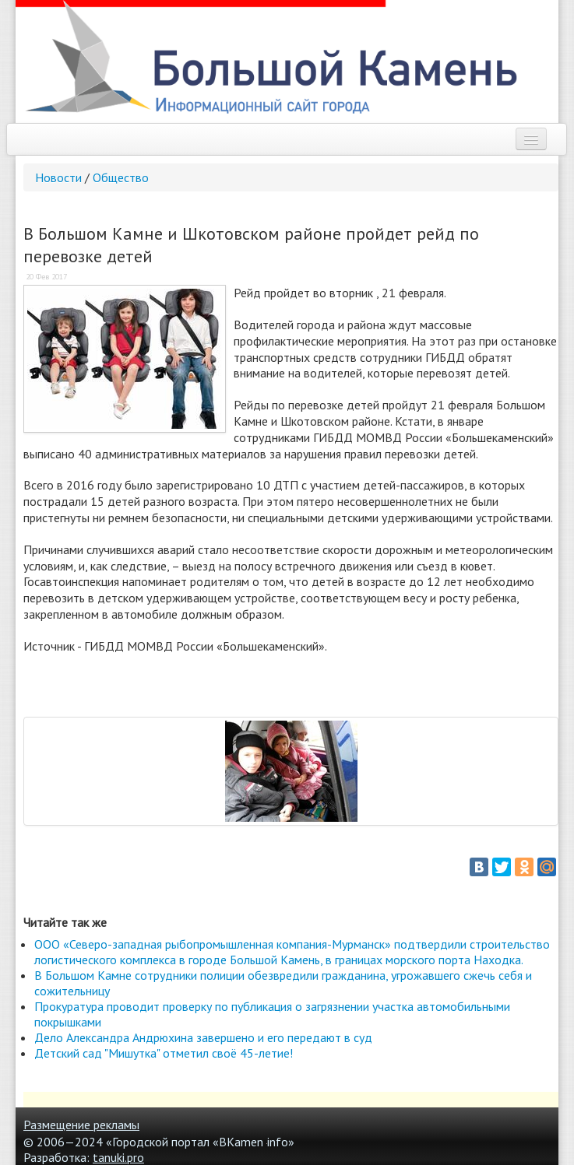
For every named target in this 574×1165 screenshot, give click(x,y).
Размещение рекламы (81, 1124)
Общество (121, 177)
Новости (58, 177)
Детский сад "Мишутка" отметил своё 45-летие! (163, 1053)
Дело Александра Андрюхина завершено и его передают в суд (203, 1037)
